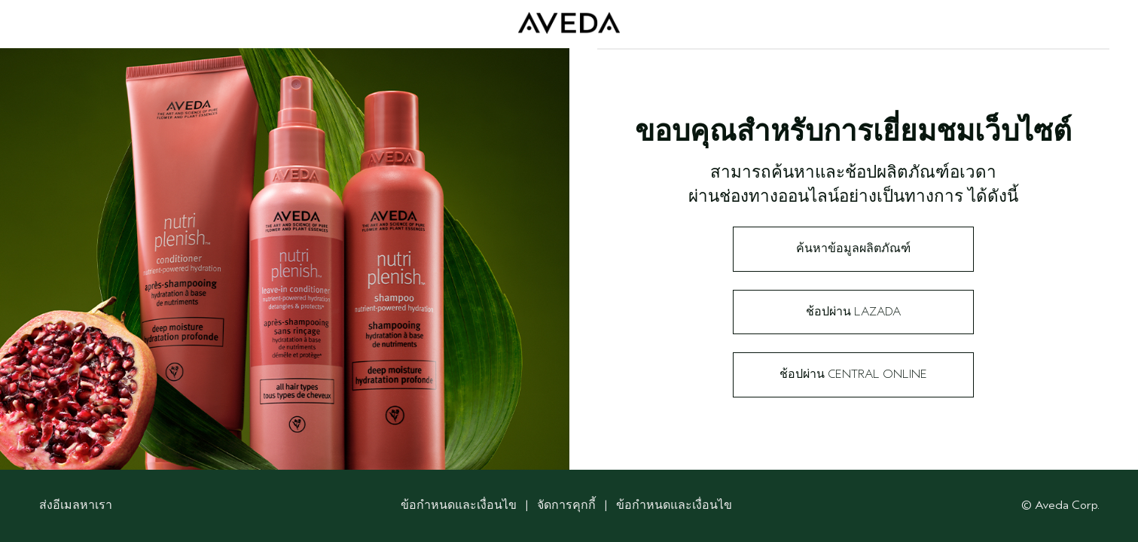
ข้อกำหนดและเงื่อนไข (459, 505)
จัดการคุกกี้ (568, 505)
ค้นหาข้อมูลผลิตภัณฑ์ (853, 248)
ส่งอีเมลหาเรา (75, 505)
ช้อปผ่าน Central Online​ (853, 374)
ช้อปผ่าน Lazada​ (853, 311)
